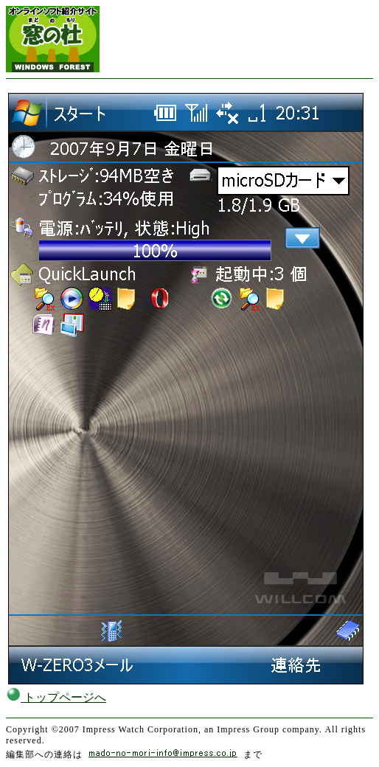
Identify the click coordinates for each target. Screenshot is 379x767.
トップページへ (56, 697)
